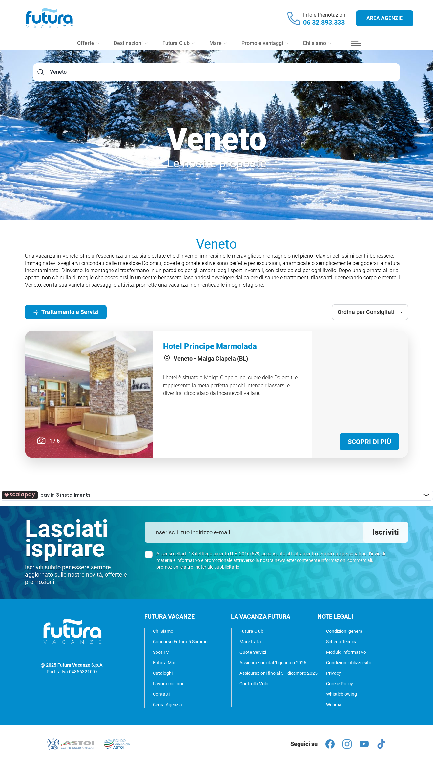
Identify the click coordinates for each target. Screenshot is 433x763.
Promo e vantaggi (264, 43)
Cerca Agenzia (167, 704)
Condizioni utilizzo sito (348, 662)
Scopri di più (369, 442)
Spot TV (161, 652)
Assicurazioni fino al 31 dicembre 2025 (278, 673)
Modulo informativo (346, 652)
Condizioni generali (345, 631)
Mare (218, 43)
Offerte (88, 43)
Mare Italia (250, 641)
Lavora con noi (168, 683)
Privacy (333, 673)
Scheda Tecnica (342, 641)
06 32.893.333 (324, 22)
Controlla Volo (253, 683)
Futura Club (251, 631)
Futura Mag (165, 662)
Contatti (161, 694)
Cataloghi (163, 673)
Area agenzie (384, 18)
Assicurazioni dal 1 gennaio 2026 (272, 662)
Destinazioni (131, 43)
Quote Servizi (252, 652)
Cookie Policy (339, 683)
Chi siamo (317, 43)
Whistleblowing (341, 694)
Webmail (334, 704)
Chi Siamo (163, 631)
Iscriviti (385, 532)
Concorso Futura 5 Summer (181, 641)
